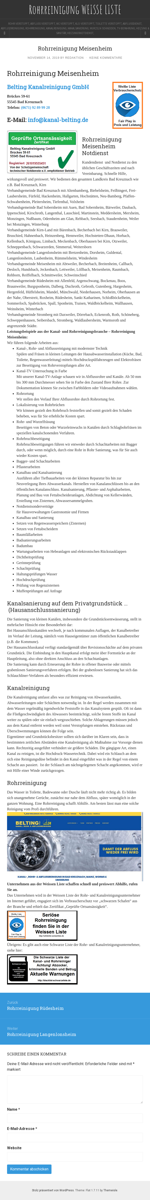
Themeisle (110, 1190)
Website (14, 1148)
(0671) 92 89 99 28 (35, 108)
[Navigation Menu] (145, 33)
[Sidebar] (4, 33)
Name (13, 1109)
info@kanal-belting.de (58, 120)
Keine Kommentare (105, 57)
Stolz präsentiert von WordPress (53, 1190)
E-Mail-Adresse (22, 1128)
